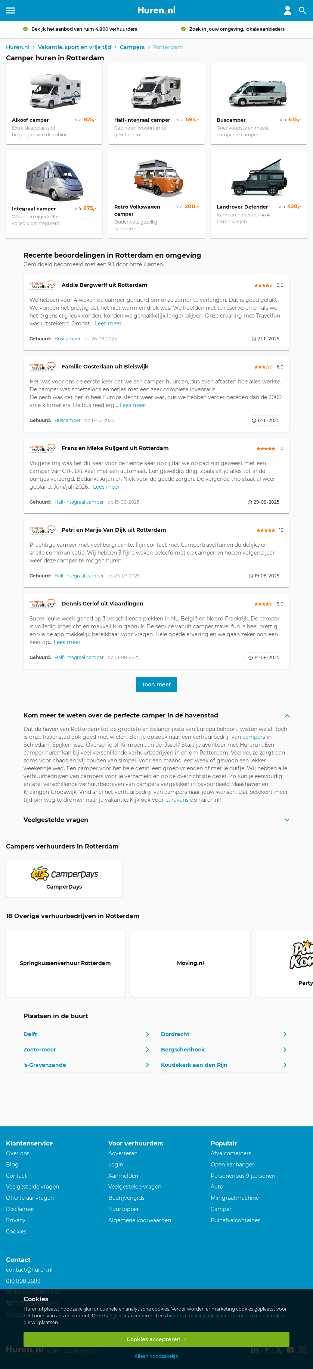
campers (253, 737)
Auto (217, 1186)
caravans (177, 799)
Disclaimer (20, 1209)
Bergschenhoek (183, 1049)
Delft (30, 1034)
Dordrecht (175, 1034)
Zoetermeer (40, 1049)
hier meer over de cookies (256, 1315)
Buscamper (68, 339)
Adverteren (122, 1153)
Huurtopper (123, 1209)
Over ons (18, 1153)
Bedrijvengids (126, 1198)
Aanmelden (123, 1175)
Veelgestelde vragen (32, 1186)
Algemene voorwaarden (139, 1220)
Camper (221, 1209)
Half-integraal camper (79, 502)
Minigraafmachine (235, 1198)
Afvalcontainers (231, 1153)
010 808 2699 (23, 1281)
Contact (16, 1175)
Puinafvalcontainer (235, 1220)
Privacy (15, 1220)
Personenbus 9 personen (243, 1175)
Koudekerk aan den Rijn (194, 1065)
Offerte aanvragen (30, 1198)
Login (115, 1164)
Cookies (16, 1231)
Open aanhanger (232, 1164)
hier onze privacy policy (193, 1315)
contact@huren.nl (29, 1269)
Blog (12, 1164)
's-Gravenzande (45, 1065)
